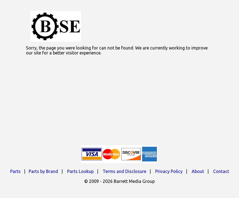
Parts (15, 171)
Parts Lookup (80, 171)
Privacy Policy (169, 171)
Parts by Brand (43, 171)
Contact (221, 171)
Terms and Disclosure (124, 171)
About (198, 171)
